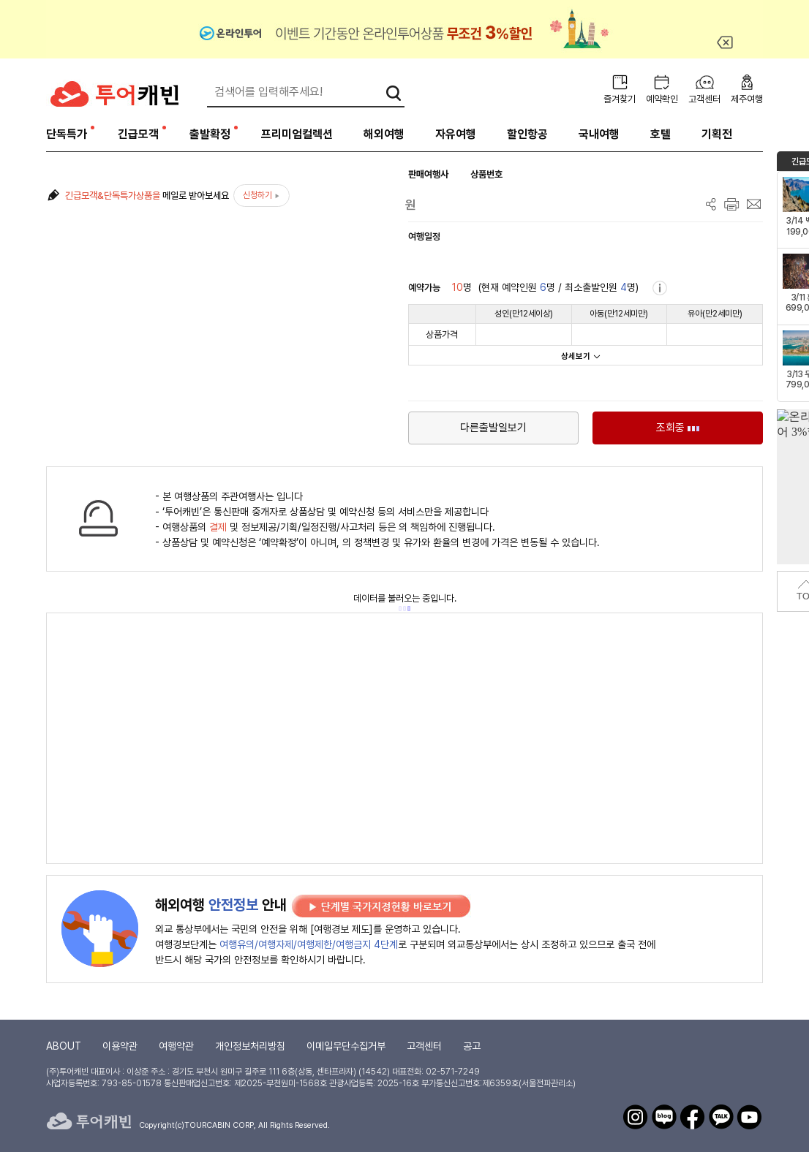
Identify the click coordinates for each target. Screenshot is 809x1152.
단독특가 (66, 134)
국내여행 (599, 134)
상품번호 (486, 174)
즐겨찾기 (619, 99)
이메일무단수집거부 (345, 1046)
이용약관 (120, 1046)
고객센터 (704, 99)
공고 (472, 1046)
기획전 (716, 134)
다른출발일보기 (493, 427)
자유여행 (455, 134)
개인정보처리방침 (250, 1046)
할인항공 (527, 134)
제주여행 (747, 99)
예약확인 (662, 99)
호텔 (660, 134)
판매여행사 (428, 174)
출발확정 (209, 134)
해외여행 (384, 134)
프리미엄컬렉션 (297, 134)
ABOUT (63, 1046)
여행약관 (176, 1046)
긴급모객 (138, 134)
